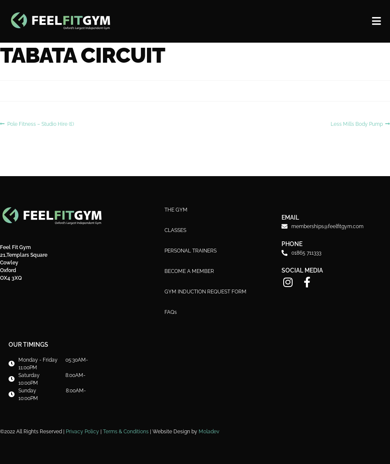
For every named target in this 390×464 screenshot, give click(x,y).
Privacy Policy (82, 432)
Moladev (209, 432)
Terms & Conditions (126, 432)
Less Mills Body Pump (357, 123)
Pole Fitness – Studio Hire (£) (40, 123)
